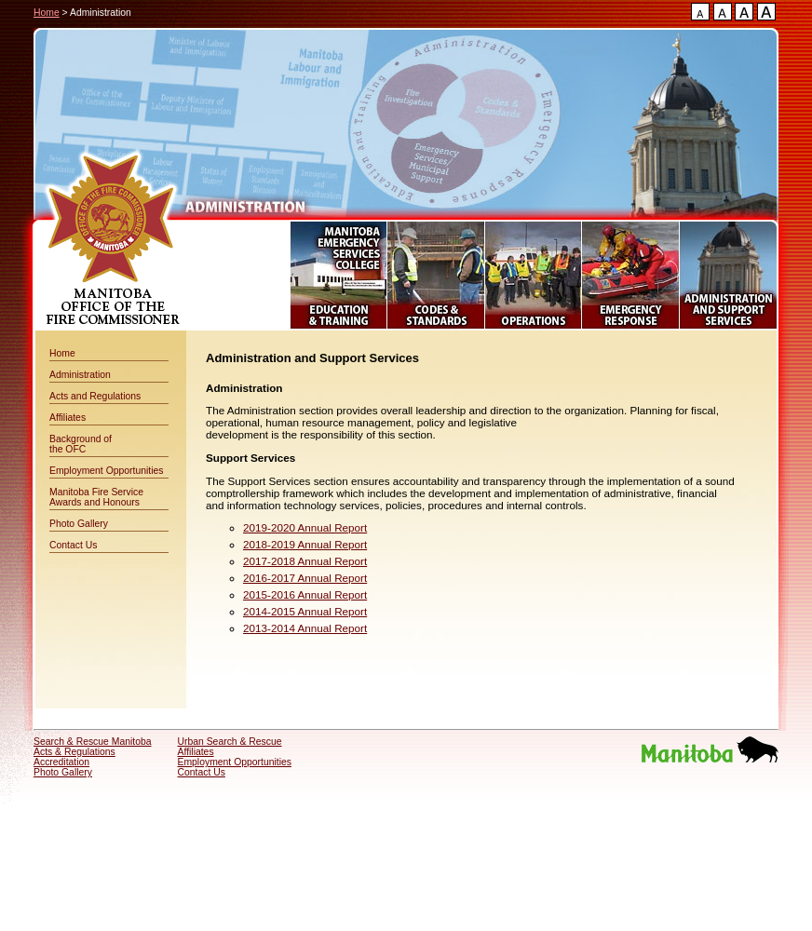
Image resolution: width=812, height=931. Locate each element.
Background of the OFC (80, 444)
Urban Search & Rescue (230, 741)
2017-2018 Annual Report (305, 561)
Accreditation (61, 762)
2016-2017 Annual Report (305, 578)
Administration (80, 375)
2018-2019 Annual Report (305, 544)
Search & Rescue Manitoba (93, 741)
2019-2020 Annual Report (305, 527)
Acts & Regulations (74, 752)
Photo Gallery (78, 524)
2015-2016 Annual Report (305, 594)
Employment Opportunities (106, 471)
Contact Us (73, 545)
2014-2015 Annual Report (305, 611)
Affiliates (67, 417)
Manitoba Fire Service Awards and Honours (96, 497)
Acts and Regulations (95, 396)
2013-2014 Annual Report (305, 628)
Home (47, 12)
